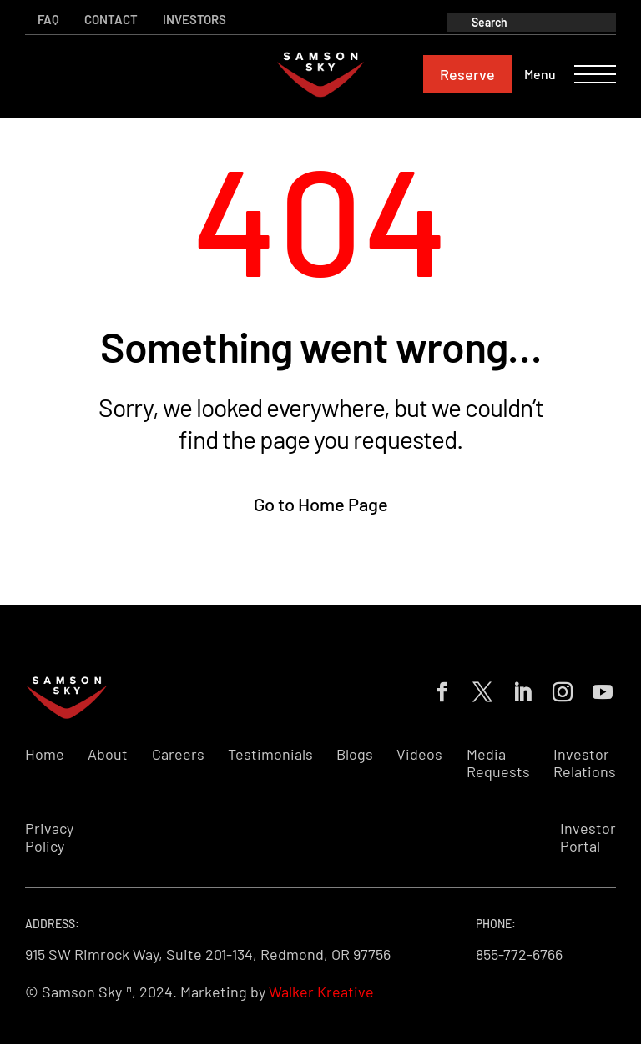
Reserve (467, 74)
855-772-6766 (519, 954)
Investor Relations (584, 763)
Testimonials (270, 754)
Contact (111, 19)
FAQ (48, 19)
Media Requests (498, 763)
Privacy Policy (49, 838)
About (108, 754)
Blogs (354, 754)
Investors (194, 19)
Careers (178, 754)
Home (44, 754)
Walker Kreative (321, 991)
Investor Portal (588, 838)
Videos (419, 754)
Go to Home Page (321, 504)
